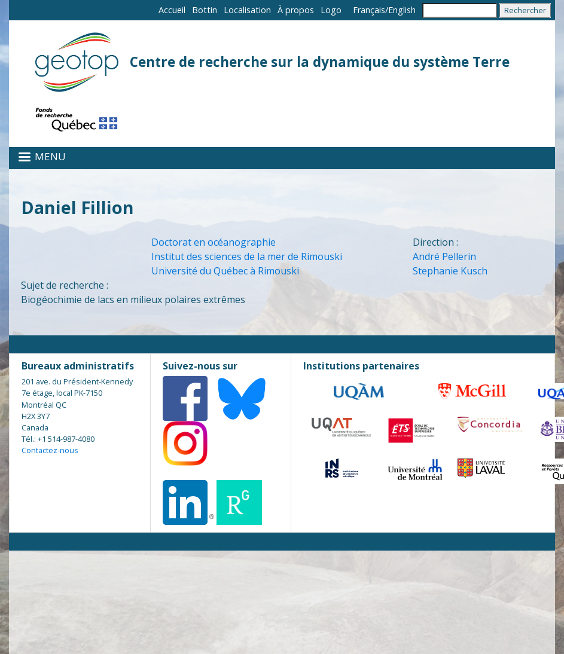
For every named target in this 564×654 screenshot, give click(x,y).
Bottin (204, 10)
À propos (296, 10)
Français (369, 10)
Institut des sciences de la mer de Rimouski (246, 256)
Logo (331, 10)
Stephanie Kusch (450, 270)
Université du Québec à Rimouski (225, 270)
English (402, 10)
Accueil (171, 10)
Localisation (247, 10)
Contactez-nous (50, 450)
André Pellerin (444, 256)
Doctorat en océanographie (213, 242)
